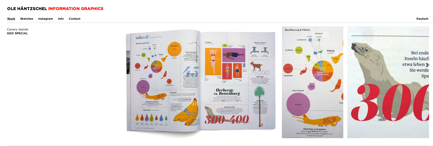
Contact (74, 18)
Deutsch (422, 18)
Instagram (45, 18)
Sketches (26, 18)
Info (61, 18)
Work (11, 18)
